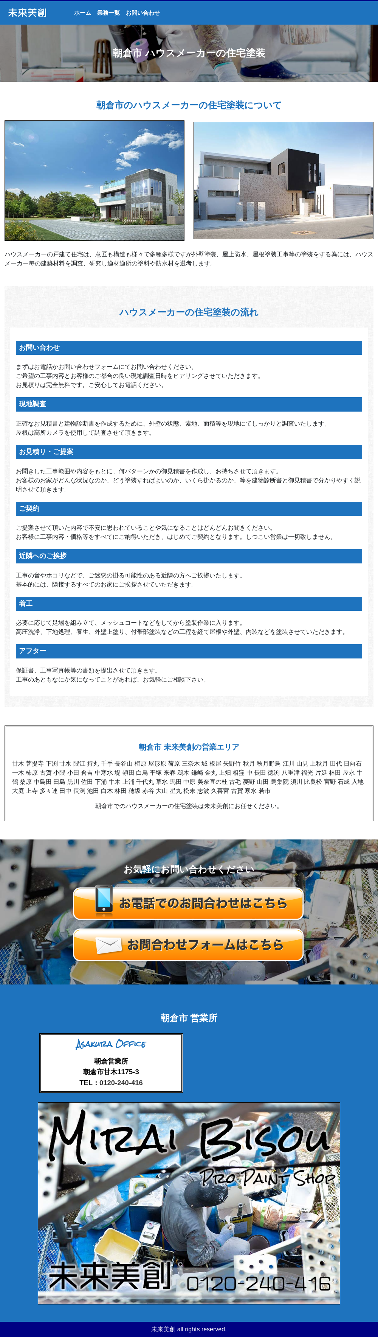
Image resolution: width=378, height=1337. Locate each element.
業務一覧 (108, 12)
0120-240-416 (121, 1083)
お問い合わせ (143, 12)
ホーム (82, 12)
